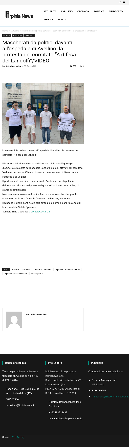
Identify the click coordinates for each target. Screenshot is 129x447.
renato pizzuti (37, 273)
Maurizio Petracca (43, 269)
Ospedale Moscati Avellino (15, 273)
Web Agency (17, 437)
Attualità (15, 30)
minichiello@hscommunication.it (110, 396)
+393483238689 (58, 412)
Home (5, 30)
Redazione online (13, 66)
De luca (15, 269)
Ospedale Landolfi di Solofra (67, 269)
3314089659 (99, 390)
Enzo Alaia (27, 269)
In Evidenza (17, 35)
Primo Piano (29, 35)
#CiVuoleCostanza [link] (39, 211)
